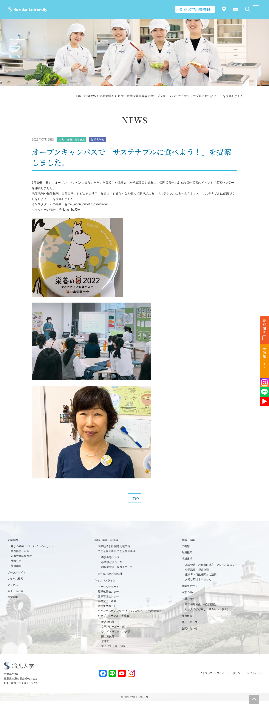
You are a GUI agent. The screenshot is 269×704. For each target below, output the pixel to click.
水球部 (105, 644)
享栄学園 (12, 599)
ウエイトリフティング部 (115, 634)
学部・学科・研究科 (106, 543)
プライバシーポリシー (230, 675)
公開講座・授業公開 (197, 572)
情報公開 (16, 563)
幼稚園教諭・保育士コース (117, 569)
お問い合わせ (189, 631)
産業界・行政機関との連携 (201, 577)
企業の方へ (188, 595)
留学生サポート (107, 608)
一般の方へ (188, 601)
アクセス (12, 587)
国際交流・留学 (107, 604)
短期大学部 (102, 140)
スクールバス (15, 593)
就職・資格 (188, 543)
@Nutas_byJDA (69, 210)
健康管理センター (108, 599)
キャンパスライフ (105, 583)
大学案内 (12, 543)
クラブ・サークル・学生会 (113, 618)
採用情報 (187, 618)
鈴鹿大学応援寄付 (195, 9)
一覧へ (134, 499)
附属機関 (187, 555)
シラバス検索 (15, 581)
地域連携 (187, 561)
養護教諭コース (110, 560)
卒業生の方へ (189, 588)
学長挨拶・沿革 (20, 553)
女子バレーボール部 (113, 629)
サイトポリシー (256, 675)
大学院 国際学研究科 (110, 576)
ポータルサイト (16, 575)
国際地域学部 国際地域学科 (114, 549)
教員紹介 (16, 568)
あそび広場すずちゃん (198, 582)
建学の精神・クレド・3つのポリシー (32, 549)
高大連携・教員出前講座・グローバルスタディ (212, 567)
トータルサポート (108, 589)
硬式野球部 (107, 624)
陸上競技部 (107, 639)
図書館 (186, 549)
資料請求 (264, 326)
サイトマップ (189, 625)
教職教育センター (108, 594)
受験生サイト (264, 358)
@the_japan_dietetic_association (87, 204)
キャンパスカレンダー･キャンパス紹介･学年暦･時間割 (130, 613)
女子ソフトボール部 (113, 648)
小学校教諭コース (111, 564)
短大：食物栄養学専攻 (74, 140)
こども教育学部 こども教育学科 (116, 553)
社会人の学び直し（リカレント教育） (207, 612)
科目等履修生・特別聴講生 (201, 607)
